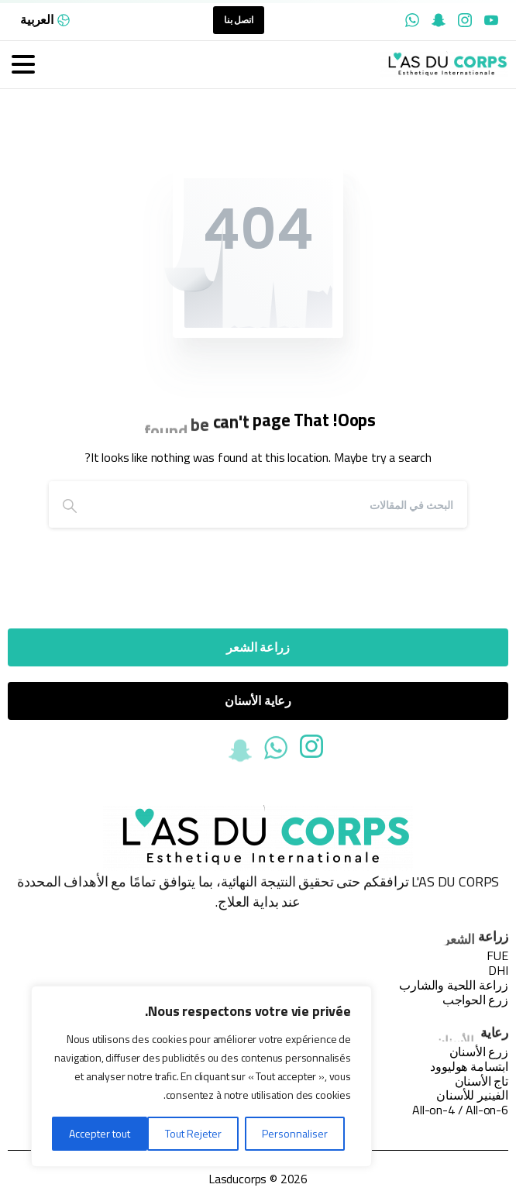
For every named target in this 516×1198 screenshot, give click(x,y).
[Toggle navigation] (23, 64)
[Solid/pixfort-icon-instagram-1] (311, 750)
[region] (201, 1076)
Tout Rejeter (193, 1133)
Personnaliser (295, 1133)
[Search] (279, 504)
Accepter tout (99, 1133)
